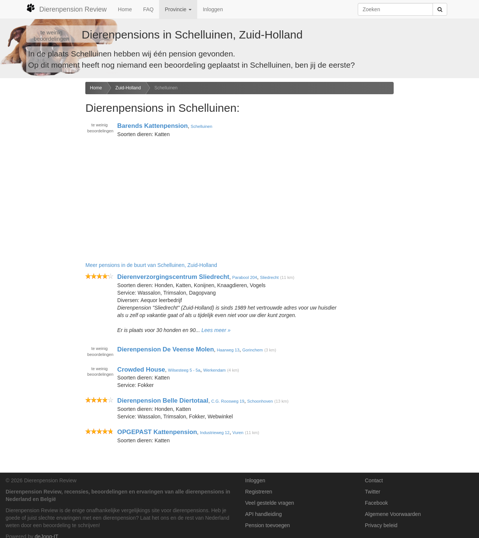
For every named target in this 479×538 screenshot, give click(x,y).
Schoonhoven (260, 401)
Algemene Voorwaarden (393, 514)
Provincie (178, 9)
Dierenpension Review (66, 8)
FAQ (148, 9)
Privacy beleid (381, 525)
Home (125, 9)
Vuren (237, 432)
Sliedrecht (269, 277)
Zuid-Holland (128, 87)
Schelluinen (165, 87)
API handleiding (263, 514)
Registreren (258, 492)
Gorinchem (252, 350)
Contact (374, 480)
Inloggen (213, 9)
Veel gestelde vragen (269, 503)
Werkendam (214, 370)
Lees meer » (216, 330)
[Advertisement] (40, 199)
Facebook (376, 503)
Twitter (372, 492)
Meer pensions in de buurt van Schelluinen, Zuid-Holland (151, 265)
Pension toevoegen (267, 525)
